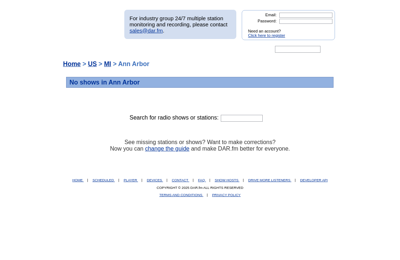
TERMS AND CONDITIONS (181, 195)
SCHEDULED (104, 180)
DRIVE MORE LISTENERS (269, 180)
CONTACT (180, 180)
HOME (77, 180)
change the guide (167, 149)
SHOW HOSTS (227, 180)
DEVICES (155, 180)
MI (107, 64)
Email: (270, 15)
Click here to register (266, 35)
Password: (267, 21)
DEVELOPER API (314, 180)
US (92, 64)
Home (72, 64)
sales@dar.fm (146, 30)
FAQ (202, 180)
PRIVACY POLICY (226, 195)
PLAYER (131, 180)
